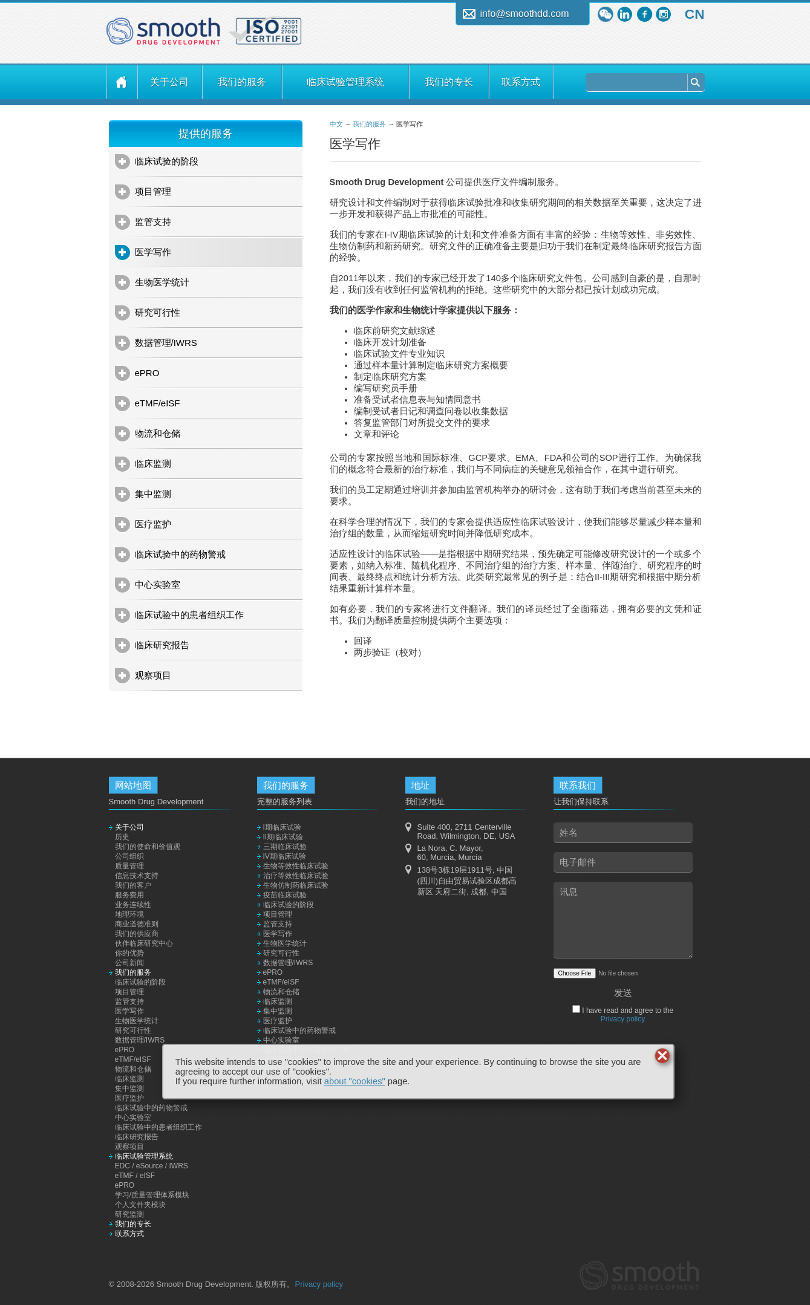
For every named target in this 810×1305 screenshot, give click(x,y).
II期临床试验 (283, 837)
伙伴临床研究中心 (144, 943)
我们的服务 (242, 82)
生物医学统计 (162, 282)
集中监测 (153, 494)
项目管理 (153, 191)
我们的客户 (133, 885)
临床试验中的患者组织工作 (189, 615)
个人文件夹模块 (140, 1204)
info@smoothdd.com (524, 13)
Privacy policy (623, 1019)
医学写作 (153, 252)
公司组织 (129, 856)
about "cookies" (354, 1081)
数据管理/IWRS (166, 342)
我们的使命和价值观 (147, 846)
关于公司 (169, 82)
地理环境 (129, 914)
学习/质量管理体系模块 (152, 1195)
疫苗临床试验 (285, 895)
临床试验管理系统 (345, 82)
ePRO (147, 373)
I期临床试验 (282, 827)
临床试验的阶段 (166, 161)
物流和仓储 (157, 433)
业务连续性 (133, 904)
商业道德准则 (136, 924)
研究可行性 (157, 312)
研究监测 (129, 1214)
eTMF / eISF (135, 1175)
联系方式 (520, 82)
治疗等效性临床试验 (295, 875)
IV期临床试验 (284, 856)
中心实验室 (157, 584)
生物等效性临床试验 (295, 866)
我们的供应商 (136, 933)
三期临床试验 (285, 846)
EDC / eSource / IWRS (151, 1166)
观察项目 (153, 675)
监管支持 (153, 221)
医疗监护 (153, 524)
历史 (122, 837)
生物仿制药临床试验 (295, 885)
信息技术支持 (136, 875)
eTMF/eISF (157, 403)
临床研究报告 (162, 645)
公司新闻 (129, 962)
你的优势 (129, 953)
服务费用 (129, 895)
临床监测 (153, 463)
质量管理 (129, 866)
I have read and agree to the (626, 1014)
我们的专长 (449, 82)
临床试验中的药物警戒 (180, 554)
